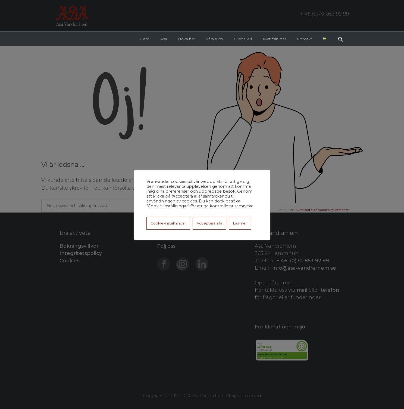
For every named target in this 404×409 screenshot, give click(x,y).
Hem (144, 38)
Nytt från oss (274, 38)
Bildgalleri (243, 38)
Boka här (186, 38)
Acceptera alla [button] (209, 223)
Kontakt (304, 38)
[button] (341, 38)
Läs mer (240, 223)
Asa (163, 38)
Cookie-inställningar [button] (168, 223)
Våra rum (214, 38)
